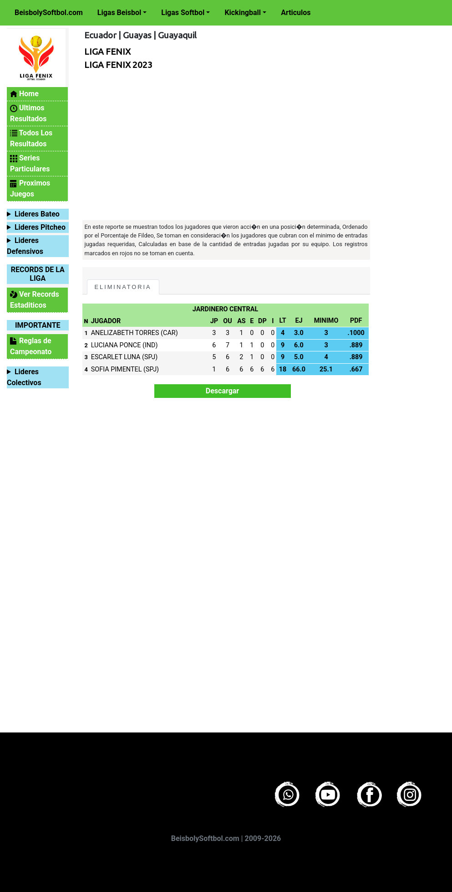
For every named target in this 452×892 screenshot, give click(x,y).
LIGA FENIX (107, 51)
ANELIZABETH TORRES (125, 333)
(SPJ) (149, 357)
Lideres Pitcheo (40, 227)
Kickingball (242, 12)
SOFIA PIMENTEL (116, 369)
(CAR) (169, 333)
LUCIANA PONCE (116, 345)
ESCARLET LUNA (116, 357)
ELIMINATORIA (123, 287)
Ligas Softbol (182, 12)
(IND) (150, 345)
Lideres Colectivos (24, 377)
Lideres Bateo (37, 214)
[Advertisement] (224, 147)
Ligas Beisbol (119, 12)
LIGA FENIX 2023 (118, 65)
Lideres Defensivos (25, 246)
